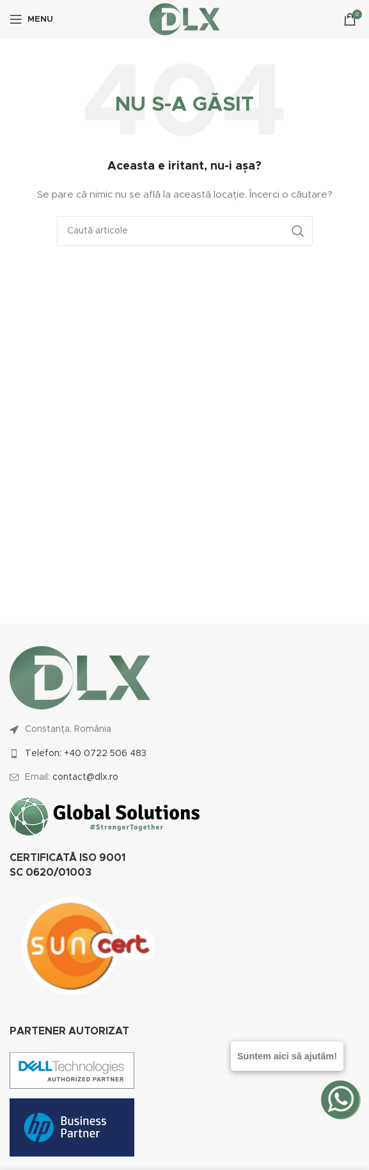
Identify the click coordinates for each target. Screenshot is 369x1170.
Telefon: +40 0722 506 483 (85, 753)
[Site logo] (184, 19)
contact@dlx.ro (85, 777)
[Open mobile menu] (31, 19)
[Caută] (185, 231)
